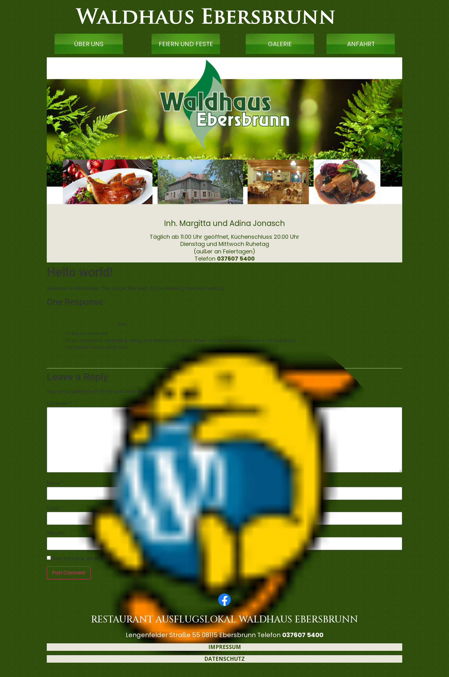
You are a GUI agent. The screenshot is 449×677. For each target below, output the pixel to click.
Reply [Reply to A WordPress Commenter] (69, 357)
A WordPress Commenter (91, 323)
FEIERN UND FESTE (186, 44)
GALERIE (280, 44)
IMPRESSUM (224, 647)
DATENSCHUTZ (224, 658)
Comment (59, 403)
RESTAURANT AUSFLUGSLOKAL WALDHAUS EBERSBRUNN (224, 619)
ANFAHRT (361, 44)
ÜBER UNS (89, 44)
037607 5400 (236, 258)
